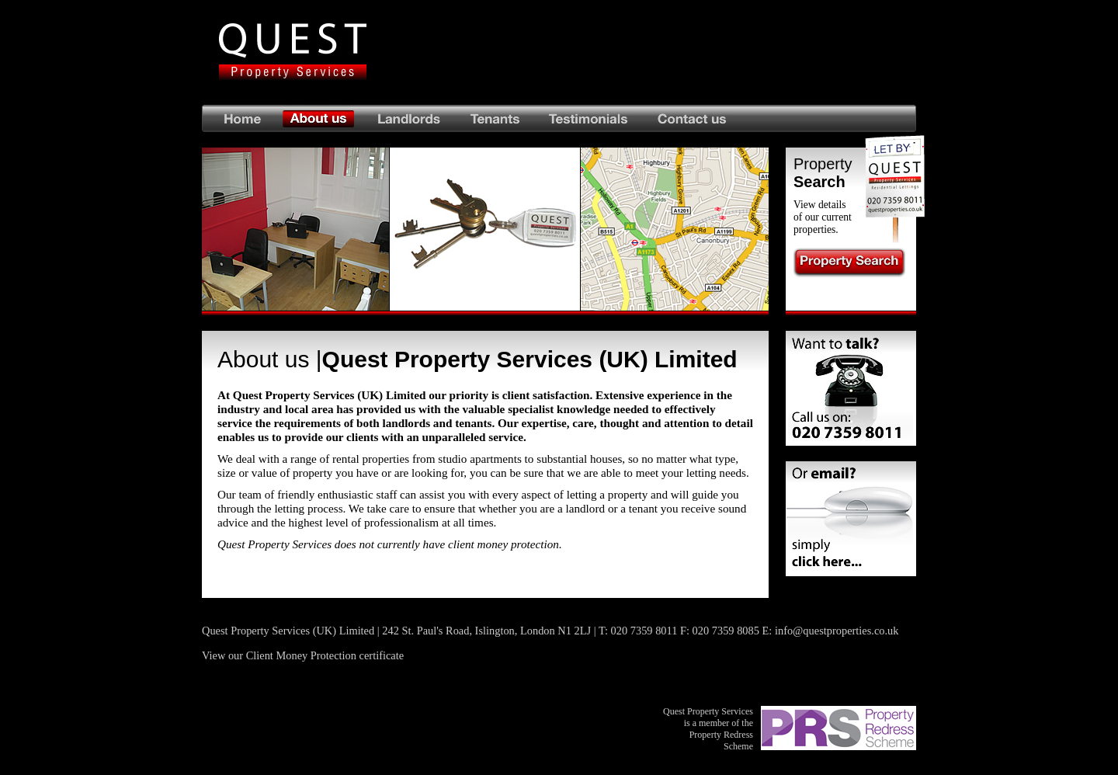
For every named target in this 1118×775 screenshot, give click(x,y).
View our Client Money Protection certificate (303, 655)
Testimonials (589, 118)
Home (239, 118)
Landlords (409, 118)
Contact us (779, 118)
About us (319, 118)
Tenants (495, 118)
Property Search (849, 262)
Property (822, 172)
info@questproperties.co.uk (837, 630)
